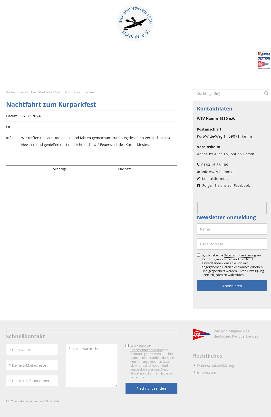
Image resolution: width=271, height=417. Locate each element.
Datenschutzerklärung (240, 255)
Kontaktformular (216, 178)
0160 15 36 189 (214, 164)
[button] (267, 93)
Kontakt (238, 78)
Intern (209, 78)
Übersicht (92, 168)
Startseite (17, 78)
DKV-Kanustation (175, 78)
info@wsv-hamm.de (218, 171)
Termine (75, 78)
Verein (100, 78)
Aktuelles (47, 78)
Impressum (206, 372)
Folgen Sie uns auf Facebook (226, 185)
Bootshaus (132, 78)
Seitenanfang (20, 168)
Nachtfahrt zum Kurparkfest (51, 104)
